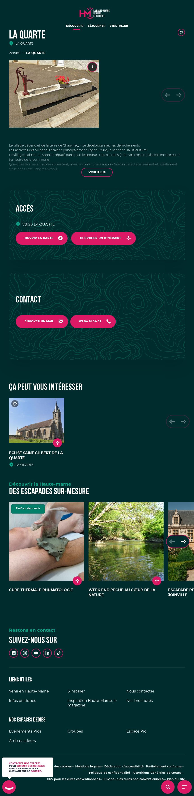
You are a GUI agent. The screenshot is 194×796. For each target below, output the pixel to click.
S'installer (76, 693)
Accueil (15, 53)
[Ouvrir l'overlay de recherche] (168, 787)
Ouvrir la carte (39, 238)
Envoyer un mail (40, 322)
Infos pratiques (22, 703)
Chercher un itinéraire (103, 238)
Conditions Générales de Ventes (158, 772)
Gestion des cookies (62, 768)
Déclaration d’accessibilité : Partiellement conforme (145, 768)
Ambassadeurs (22, 743)
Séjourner (96, 27)
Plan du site (177, 776)
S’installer (123, 27)
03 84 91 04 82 (93, 322)
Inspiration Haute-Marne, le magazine (92, 705)
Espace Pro (136, 733)
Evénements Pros (25, 733)
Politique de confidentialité (113, 772)
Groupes (75, 733)
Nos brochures (139, 703)
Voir (97, 172)
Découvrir (71, 27)
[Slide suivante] (178, 95)
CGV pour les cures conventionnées (80, 776)
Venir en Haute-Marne (29, 693)
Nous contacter (140, 693)
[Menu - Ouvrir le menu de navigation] (184, 787)
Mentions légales (93, 768)
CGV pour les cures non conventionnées (137, 776)
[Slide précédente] (166, 95)
